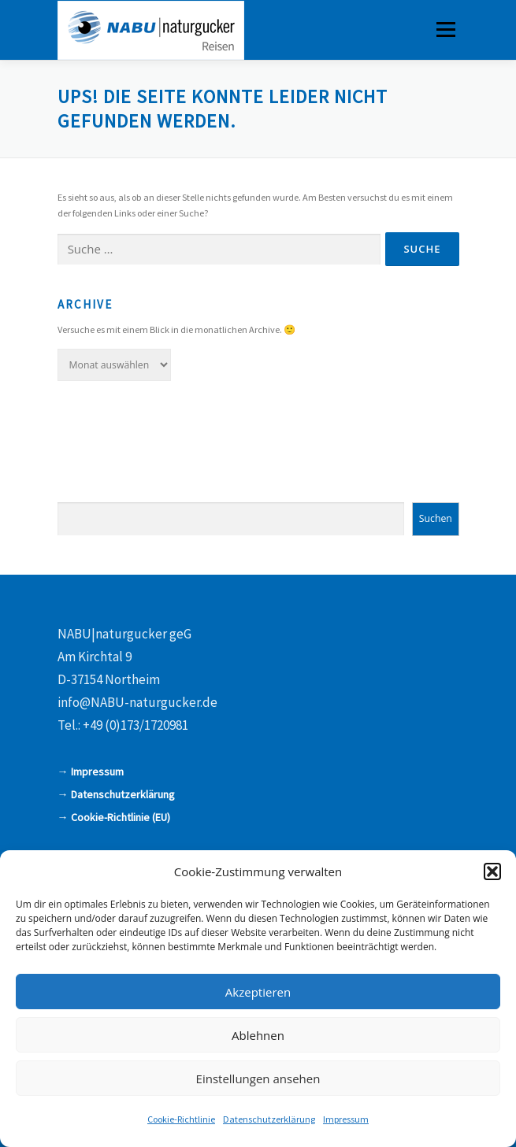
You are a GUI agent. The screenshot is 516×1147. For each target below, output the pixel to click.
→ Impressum (91, 771)
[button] (492, 871)
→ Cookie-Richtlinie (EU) (114, 817)
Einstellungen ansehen (258, 1078)
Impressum (346, 1119)
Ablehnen (258, 1035)
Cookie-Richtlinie (181, 1119)
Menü (445, 29)
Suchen (435, 518)
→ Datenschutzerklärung (116, 794)
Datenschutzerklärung (269, 1119)
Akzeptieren (258, 992)
